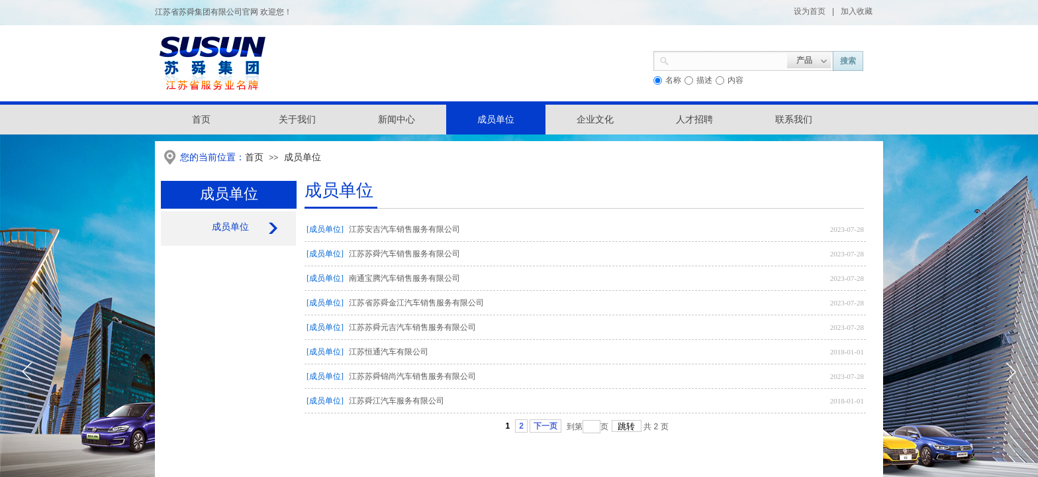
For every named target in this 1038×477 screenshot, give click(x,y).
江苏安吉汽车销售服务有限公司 (404, 229)
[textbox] (728, 59)
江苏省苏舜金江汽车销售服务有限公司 (416, 302)
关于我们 (297, 120)
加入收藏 (857, 11)
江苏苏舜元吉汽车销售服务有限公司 (412, 327)
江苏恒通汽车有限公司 (388, 351)
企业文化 (595, 120)
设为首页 (810, 11)
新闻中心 (396, 120)
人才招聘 (694, 120)
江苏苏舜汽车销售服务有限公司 (404, 253)
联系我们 (793, 120)
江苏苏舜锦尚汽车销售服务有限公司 (412, 376)
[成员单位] (325, 229)
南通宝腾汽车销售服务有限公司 (404, 278)
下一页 (545, 426)
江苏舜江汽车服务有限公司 (396, 400)
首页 (254, 157)
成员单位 (495, 120)
